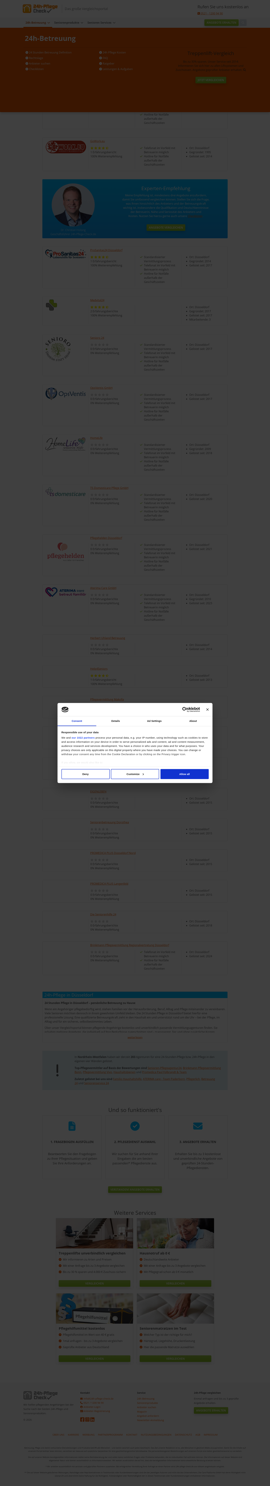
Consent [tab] (77, 720)
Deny (85, 773)
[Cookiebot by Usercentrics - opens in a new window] (185, 709)
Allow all (184, 773)
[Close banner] (207, 709)
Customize (135, 773)
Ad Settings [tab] (154, 720)
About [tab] (193, 720)
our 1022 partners (83, 737)
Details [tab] (115, 720)
